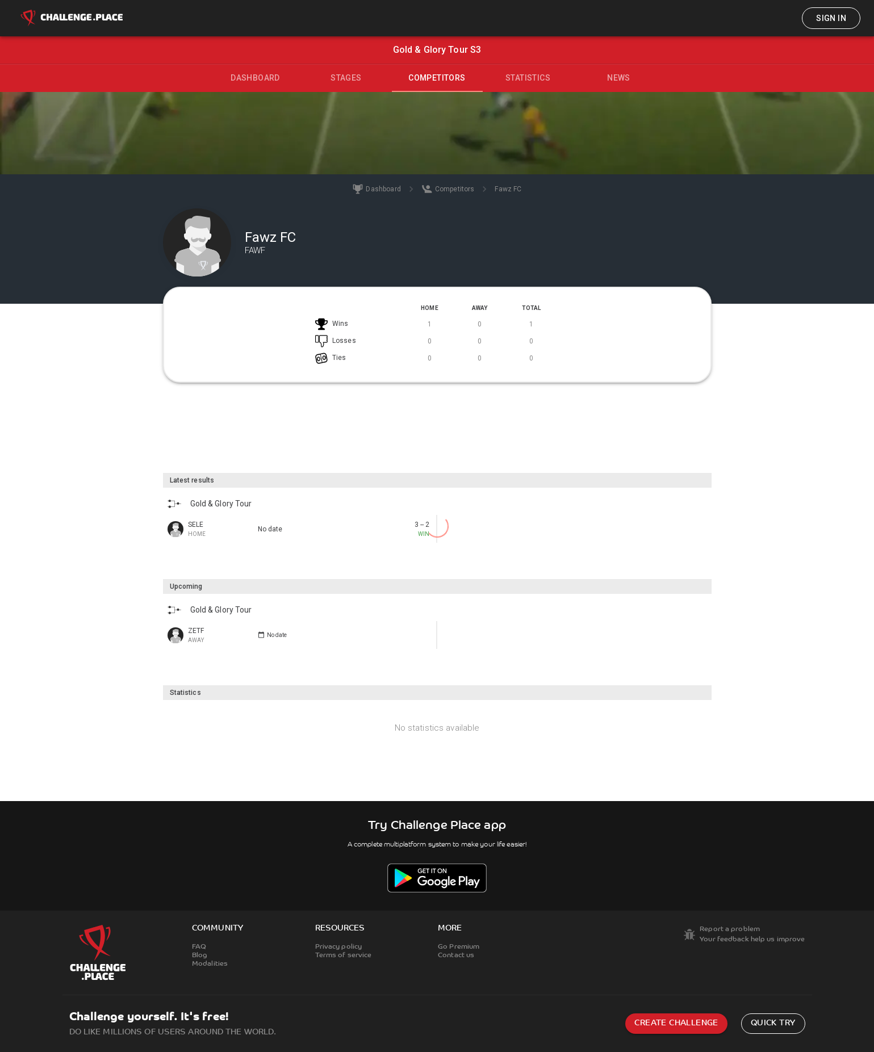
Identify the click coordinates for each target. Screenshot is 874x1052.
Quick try (773, 1023)
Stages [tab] (346, 77)
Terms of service (343, 955)
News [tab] (618, 77)
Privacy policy (338, 947)
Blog (199, 955)
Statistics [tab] (527, 77)
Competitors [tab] (436, 77)
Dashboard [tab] (255, 77)
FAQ (199, 947)
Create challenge (676, 1023)
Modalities (210, 964)
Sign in (831, 18)
